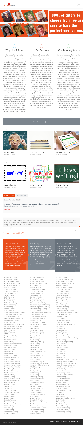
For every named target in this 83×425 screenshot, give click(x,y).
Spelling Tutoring (9, 396)
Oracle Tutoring (9, 373)
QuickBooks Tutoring (37, 382)
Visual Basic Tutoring (37, 410)
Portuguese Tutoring (37, 379)
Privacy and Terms (74, 421)
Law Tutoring (8, 351)
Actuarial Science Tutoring (64, 279)
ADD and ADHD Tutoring (12, 281)
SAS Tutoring (8, 386)
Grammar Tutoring (10, 340)
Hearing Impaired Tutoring (13, 344)
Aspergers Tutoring (36, 293)
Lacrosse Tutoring (10, 349)
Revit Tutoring (34, 384)
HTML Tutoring (35, 344)
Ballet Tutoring (9, 297)
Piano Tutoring (61, 377)
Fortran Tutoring (9, 332)
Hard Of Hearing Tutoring (64, 342)
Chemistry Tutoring (62, 307)
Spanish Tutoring (9, 394)
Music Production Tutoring (64, 367)
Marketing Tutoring (36, 355)
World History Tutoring (63, 412)
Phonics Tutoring (9, 375)
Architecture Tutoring (11, 291)
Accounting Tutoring (10, 278)
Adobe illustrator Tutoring (64, 281)
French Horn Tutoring (37, 332)
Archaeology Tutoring (63, 289)
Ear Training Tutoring (63, 320)
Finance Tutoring (9, 330)
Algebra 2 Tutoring (10, 287)
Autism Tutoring (35, 295)
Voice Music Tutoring (11, 412)
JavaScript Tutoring (62, 347)
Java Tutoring (34, 347)
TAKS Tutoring (60, 400)
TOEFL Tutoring (9, 406)
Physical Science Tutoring (64, 375)
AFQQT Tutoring (35, 285)
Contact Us (58, 421)
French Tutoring (61, 332)
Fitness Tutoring (61, 330)
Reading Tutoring (61, 382)
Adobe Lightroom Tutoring (38, 283)
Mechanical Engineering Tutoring (66, 359)
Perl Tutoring (34, 373)
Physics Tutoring (9, 377)
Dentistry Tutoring (62, 316)
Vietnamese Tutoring (63, 408)
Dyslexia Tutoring (36, 320)
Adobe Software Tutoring (12, 285)
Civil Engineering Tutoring (38, 309)
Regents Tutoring (9, 384)
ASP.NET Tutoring (10, 293)
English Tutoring (35, 326)
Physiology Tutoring (36, 377)
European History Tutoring (13, 328)
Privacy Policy (9, 195)
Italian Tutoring (61, 346)
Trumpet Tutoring (62, 406)
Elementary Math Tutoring (38, 324)
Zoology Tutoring (35, 414)
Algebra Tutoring (35, 287)
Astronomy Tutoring (62, 293)
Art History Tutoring (36, 291)
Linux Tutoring (60, 351)
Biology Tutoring (9, 299)
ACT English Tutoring (37, 278)
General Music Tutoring (37, 334)
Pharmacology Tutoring (63, 373)
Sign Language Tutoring (63, 390)
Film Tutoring (60, 328)
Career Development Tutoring (40, 305)
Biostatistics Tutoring (37, 299)
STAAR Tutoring (9, 398)
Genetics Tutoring (62, 334)
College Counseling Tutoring (65, 311)
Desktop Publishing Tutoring (13, 318)
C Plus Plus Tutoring (10, 303)
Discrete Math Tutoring (37, 318)
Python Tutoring (9, 382)
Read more (8, 209)
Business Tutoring (62, 301)
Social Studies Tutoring (11, 392)
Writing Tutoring (9, 414)
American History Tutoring (64, 287)
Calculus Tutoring (10, 305)
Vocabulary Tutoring (62, 410)
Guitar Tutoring (9, 342)
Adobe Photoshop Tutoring (65, 283)
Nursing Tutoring (35, 371)
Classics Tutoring (61, 309)
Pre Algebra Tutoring (63, 379)
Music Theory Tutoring (11, 369)
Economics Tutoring (62, 322)
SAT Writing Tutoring (37, 388)
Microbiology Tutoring (37, 361)
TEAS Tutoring (60, 402)
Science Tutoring (61, 388)
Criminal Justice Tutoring (38, 316)
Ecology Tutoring (9, 322)
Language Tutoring (36, 349)
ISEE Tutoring (34, 346)
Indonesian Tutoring (10, 346)
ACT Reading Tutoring (11, 279)
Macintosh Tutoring (10, 355)
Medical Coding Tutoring (12, 361)
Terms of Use (21, 195)
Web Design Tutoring (37, 412)
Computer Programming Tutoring (67, 312)
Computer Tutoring (36, 314)
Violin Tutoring (9, 410)
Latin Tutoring (60, 349)
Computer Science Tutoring (13, 314)
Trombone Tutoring (36, 406)
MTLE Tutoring (35, 367)
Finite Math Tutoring (36, 330)
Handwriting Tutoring (37, 342)
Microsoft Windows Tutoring (65, 365)
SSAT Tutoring (60, 396)
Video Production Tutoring (38, 408)
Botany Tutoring (61, 299)
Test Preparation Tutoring (12, 404)
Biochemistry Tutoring (63, 297)
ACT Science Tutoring (37, 279)
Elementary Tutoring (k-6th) (13, 326)
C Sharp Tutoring (61, 303)
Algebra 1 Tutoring (62, 285)
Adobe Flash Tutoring (37, 281)
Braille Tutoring (9, 301)
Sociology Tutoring (36, 392)
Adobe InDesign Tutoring (12, 283)
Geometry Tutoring (62, 336)
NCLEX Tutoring (61, 369)
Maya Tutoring (60, 357)
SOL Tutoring (60, 392)
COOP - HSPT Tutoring (63, 314)
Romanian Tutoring (62, 384)
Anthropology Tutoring (37, 289)
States (52, 421)
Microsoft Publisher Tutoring (39, 365)
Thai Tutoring (34, 404)
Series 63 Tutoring (10, 390)
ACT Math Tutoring (62, 278)
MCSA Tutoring (35, 359)
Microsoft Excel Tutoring (12, 363)
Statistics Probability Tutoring (65, 398)
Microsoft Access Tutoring (64, 361)
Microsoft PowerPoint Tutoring (66, 363)
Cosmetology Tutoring (11, 316)
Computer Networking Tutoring (40, 312)
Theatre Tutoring (61, 404)
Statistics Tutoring (10, 400)
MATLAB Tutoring (36, 357)
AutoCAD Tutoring (62, 295)
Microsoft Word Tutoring (12, 367)
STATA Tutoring (35, 398)
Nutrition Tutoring (62, 371)
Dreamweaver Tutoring (11, 320)
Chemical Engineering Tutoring (40, 307)
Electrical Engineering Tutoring (14, 324)
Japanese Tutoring (10, 347)
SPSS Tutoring (34, 396)
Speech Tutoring (61, 394)
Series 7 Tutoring (35, 390)
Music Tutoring (35, 369)
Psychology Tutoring (62, 380)
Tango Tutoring (9, 402)
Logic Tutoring (34, 353)
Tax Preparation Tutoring (38, 402)
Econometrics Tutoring (37, 322)
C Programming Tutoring (38, 303)
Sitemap (65, 421)
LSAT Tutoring (60, 353)
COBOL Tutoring (35, 311)
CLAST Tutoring (9, 311)
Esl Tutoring (60, 326)
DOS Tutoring (60, 318)
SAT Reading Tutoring (63, 386)
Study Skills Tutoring (36, 400)
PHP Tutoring (34, 375)
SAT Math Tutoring (36, 386)
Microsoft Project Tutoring (12, 365)
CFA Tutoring (8, 307)
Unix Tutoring (8, 408)
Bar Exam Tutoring (36, 297)
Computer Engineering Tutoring (14, 312)
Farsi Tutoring (34, 328)
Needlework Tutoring (11, 371)
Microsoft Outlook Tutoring (39, 363)
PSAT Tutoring (34, 380)
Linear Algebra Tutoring (37, 351)
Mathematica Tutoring (11, 357)
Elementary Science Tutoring (65, 324)
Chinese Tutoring (9, 309)
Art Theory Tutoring (62, 291)
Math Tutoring (60, 355)
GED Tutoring (8, 334)
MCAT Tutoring (9, 359)
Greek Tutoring (61, 340)
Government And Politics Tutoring (67, 338)
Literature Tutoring (10, 353)
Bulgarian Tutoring (36, 301)
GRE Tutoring (34, 340)
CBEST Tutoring (61, 305)
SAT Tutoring (8, 388)
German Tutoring (9, 338)
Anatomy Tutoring (10, 289)
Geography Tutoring (10, 336)
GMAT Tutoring (35, 338)
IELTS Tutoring (60, 344)
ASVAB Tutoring (9, 295)
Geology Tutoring (35, 336)
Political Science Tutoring (12, 379)
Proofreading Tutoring (11, 380)
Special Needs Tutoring (37, 394)
